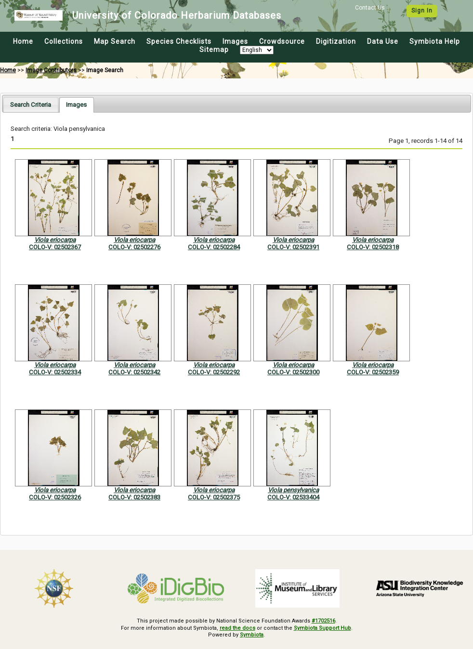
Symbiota (251, 635)
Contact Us (370, 7)
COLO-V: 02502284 (214, 247)
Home (23, 41)
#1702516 (323, 621)
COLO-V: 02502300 (293, 372)
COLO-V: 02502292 (214, 372)
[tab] (30, 104)
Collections (63, 41)
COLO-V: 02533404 (293, 497)
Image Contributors (51, 70)
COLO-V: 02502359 (373, 372)
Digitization (336, 41)
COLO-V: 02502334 (55, 372)
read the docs (237, 628)
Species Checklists (178, 41)
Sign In (422, 10)
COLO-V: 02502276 (134, 247)
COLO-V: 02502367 (55, 247)
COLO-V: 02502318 (373, 247)
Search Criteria (30, 104)
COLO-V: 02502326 (55, 497)
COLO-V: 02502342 (134, 372)
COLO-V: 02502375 (214, 497)
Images (235, 41)
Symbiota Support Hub (322, 628)
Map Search (114, 41)
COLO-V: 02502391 (293, 247)
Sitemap (214, 49)
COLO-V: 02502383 (134, 497)
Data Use (382, 41)
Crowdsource (282, 41)
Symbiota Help (434, 41)
